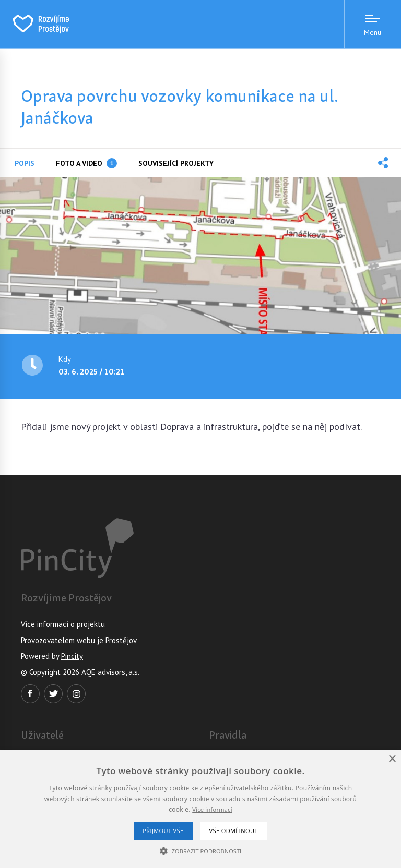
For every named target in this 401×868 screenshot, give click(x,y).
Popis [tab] (24, 163)
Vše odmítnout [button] (233, 831)
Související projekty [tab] (176, 163)
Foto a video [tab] (86, 163)
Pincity (72, 656)
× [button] (392, 759)
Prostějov (121, 640)
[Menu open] (372, 24)
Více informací (212, 809)
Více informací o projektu (63, 624)
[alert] (200, 809)
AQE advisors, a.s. (110, 672)
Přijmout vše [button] (163, 831)
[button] (383, 163)
